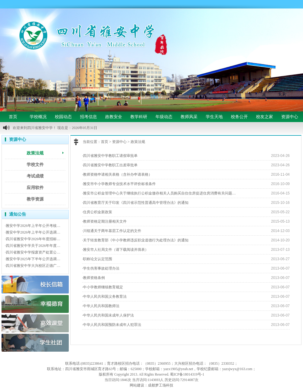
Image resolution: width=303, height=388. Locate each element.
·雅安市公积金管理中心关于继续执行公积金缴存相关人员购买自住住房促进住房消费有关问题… (159, 193)
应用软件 (35, 187)
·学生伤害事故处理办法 (100, 268)
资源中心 (289, 116)
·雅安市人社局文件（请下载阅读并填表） (115, 249)
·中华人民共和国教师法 (100, 306)
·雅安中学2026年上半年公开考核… (32, 226)
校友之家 (264, 116)
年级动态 (163, 116)
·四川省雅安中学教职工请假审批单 (110, 156)
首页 (13, 116)
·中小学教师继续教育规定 (102, 287)
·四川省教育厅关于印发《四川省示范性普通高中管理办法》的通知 (135, 203)
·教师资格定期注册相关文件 (104, 221)
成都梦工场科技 (160, 385)
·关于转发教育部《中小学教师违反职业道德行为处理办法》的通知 (135, 240)
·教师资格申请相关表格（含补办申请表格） (117, 174)
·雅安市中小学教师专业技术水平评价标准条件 (119, 184)
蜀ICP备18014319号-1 (187, 374)
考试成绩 (35, 176)
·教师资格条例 (93, 278)
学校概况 (38, 116)
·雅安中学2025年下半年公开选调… (32, 259)
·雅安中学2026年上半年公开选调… (32, 232)
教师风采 (189, 116)
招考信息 (88, 116)
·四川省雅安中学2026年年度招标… (32, 239)
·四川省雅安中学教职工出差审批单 (110, 165)
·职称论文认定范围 (97, 259)
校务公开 (239, 116)
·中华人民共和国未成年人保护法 (108, 315)
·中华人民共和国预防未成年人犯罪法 (111, 325)
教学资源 (35, 199)
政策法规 (35, 153)
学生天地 (214, 116)
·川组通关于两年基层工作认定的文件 (111, 231)
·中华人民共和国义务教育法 (104, 296)
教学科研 (138, 116)
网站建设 (137, 385)
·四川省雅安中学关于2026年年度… (32, 246)
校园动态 (63, 116)
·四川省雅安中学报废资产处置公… (32, 252)
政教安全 (113, 116)
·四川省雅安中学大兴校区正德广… (32, 266)
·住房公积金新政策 (97, 212)
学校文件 (35, 164)
